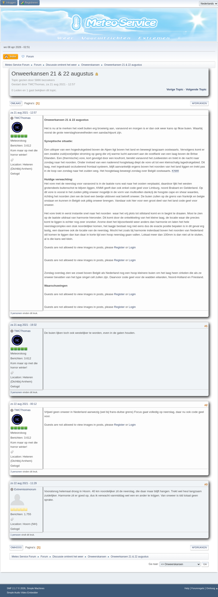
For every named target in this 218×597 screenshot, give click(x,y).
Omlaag (16, 103)
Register (119, 247)
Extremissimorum (25, 489)
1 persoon (15, 534)
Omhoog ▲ (212, 588)
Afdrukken (199, 103)
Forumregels (197, 588)
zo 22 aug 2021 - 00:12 (23, 403)
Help (187, 588)
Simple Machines (35, 588)
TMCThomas (22, 117)
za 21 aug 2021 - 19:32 (23, 324)
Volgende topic (196, 89)
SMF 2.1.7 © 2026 (16, 588)
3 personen (16, 313)
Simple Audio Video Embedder (22, 592)
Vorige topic (174, 89)
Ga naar (153, 564)
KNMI (175, 170)
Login (132, 247)
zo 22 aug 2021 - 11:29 (23, 483)
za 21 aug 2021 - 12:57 (23, 112)
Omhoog (16, 547)
